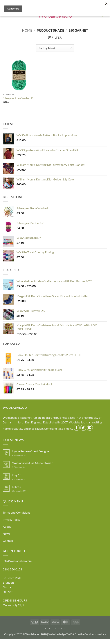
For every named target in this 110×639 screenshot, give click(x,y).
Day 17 (16, 486)
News (6, 533)
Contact (8, 540)
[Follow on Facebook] (77, 428)
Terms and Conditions (16, 512)
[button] (55, 37)
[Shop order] (55, 48)
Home (27, 30)
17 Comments (24, 467)
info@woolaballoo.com (17, 561)
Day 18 (16, 475)
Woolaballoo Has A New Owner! (32, 463)
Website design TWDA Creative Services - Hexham (77, 634)
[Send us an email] (90, 428)
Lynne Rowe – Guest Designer (31, 451)
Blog (48, 628)
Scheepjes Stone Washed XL (18, 98)
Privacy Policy (11, 519)
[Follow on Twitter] (83, 428)
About (7, 526)
